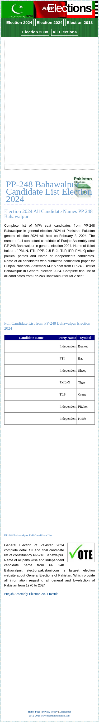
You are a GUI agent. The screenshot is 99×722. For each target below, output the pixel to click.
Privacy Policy (50, 711)
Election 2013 (80, 22)
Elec (70, 8)
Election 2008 (35, 32)
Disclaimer (65, 711)
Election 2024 (19, 22)
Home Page (34, 711)
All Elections (65, 32)
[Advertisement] (49, 89)
